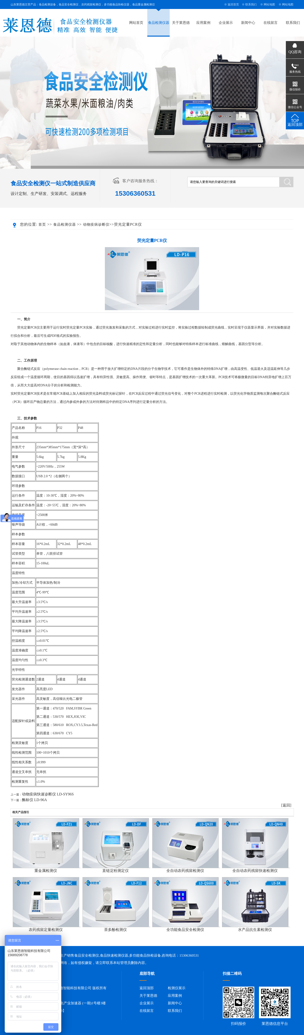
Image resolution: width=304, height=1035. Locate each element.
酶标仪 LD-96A (34, 800)
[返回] (286, 805)
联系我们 (251, 4)
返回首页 (233, 4)
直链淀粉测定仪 (115, 871)
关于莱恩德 (181, 23)
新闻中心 (248, 23)
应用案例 (203, 23)
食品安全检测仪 (86, 955)
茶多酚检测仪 (115, 930)
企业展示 (226, 23)
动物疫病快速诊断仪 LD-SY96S (48, 794)
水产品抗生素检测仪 (255, 930)
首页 (42, 224)
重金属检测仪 (45, 871)
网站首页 (136, 23)
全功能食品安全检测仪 (185, 930)
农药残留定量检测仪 (46, 930)
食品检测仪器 (158, 23)
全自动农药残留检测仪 (185, 871)
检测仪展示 (176, 988)
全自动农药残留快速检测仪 (255, 871)
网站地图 (269, 4)
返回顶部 (147, 988)
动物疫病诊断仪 (96, 224)
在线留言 (270, 23)
